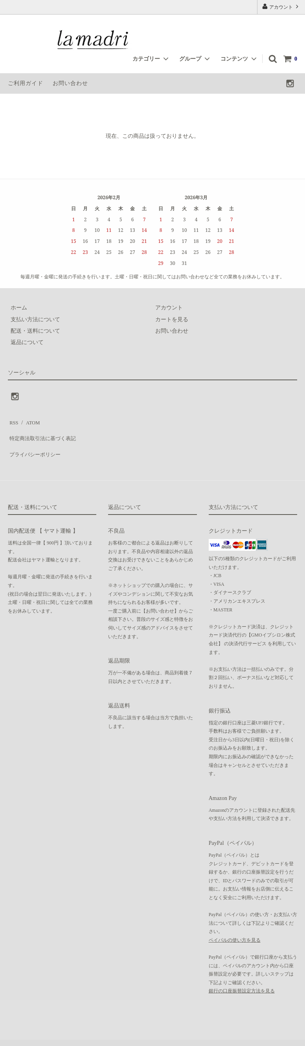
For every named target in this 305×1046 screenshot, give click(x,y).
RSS (13, 421)
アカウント (281, 6)
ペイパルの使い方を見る (235, 926)
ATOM (29, 421)
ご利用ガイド (25, 83)
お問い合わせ (70, 83)
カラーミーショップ (25, 1036)
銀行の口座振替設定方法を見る (242, 978)
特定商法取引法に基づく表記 (43, 432)
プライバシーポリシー (35, 444)
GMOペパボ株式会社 (124, 1036)
